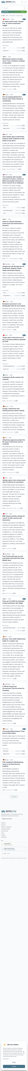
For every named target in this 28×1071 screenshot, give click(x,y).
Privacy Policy (4, 831)
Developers (4, 837)
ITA (14, 89)
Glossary (3, 822)
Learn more (6, 1058)
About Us (3, 825)
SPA (17, 472)
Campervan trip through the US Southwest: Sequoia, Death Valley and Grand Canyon (13, 268)
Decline (14, 1062)
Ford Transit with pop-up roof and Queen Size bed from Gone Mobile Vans (13, 558)
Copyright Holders (5, 829)
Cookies (3, 835)
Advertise (3, 827)
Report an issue (6, 853)
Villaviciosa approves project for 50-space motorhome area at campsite (13, 442)
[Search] (13, 8)
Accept (14, 1066)
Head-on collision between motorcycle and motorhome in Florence (12, 223)
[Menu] (25, 2)
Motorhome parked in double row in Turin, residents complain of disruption (13, 61)
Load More (14, 796)
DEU (23, 47)
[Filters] (24, 8)
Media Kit (9, 827)
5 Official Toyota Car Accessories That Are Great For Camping (13, 688)
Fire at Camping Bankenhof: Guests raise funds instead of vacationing (12, 99)
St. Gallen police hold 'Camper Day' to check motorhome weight (13, 23)
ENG (14, 723)
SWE (15, 400)
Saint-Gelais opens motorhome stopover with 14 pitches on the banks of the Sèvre (13, 139)
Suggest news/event (7, 818)
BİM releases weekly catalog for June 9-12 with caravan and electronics (13, 518)
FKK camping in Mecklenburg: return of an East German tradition (13, 764)
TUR (23, 366)
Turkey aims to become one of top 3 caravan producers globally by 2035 (14, 339)
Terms (2, 833)
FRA (19, 169)
